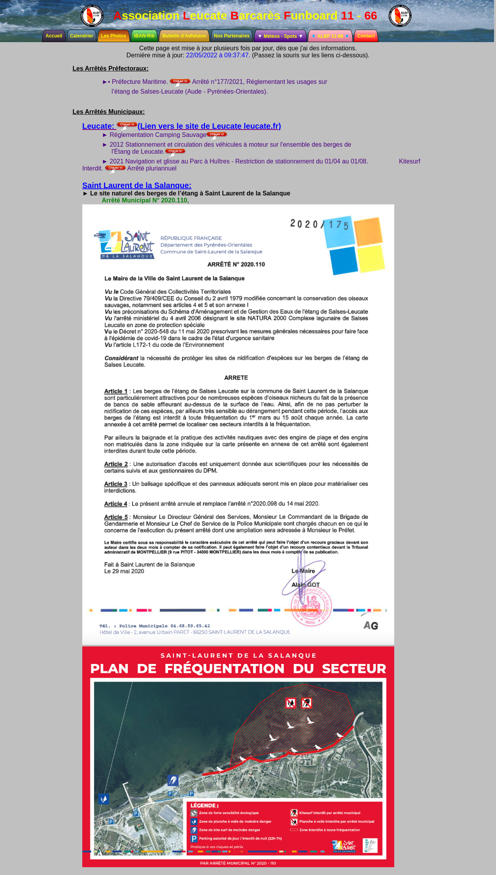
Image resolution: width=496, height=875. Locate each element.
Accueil (54, 36)
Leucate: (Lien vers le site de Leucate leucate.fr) (181, 126)
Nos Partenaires (232, 36)
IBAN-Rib (144, 36)
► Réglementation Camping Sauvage (164, 134)
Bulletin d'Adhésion (184, 36)
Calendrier (81, 36)
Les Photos (113, 36)
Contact (366, 36)
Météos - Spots (280, 36)
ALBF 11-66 (330, 36)
